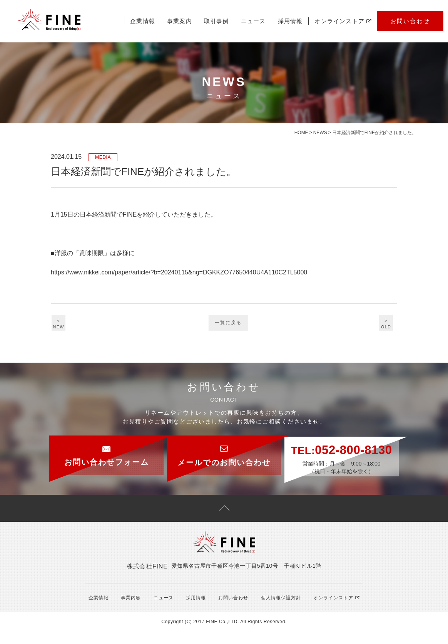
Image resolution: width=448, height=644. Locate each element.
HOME (301, 132)
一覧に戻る (228, 326)
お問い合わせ (410, 21)
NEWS (320, 132)
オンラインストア (343, 21)
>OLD (383, 325)
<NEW (65, 325)
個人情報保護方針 (275, 610)
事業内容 (128, 610)
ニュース (253, 21)
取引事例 (216, 21)
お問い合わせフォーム (93, 450)
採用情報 (290, 21)
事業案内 (179, 21)
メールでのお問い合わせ (224, 451)
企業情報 (142, 21)
